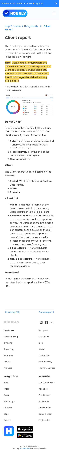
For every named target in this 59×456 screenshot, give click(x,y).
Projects (8, 368)
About (42, 349)
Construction (45, 414)
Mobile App (9, 401)
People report (46, 312)
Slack (6, 395)
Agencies (43, 388)
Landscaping (45, 407)
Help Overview (14, 26)
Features (9, 330)
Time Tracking (11, 336)
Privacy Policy (45, 361)
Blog (41, 342)
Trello (6, 388)
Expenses (8, 355)
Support (43, 330)
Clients (7, 361)
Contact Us (44, 355)
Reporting (9, 349)
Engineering (44, 420)
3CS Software (25, 448)
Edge (6, 414)
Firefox (7, 420)
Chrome (8, 407)
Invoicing (8, 342)
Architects (44, 401)
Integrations (11, 376)
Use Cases (44, 336)
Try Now (39, 3)
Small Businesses (47, 382)
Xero (6, 382)
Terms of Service (47, 368)
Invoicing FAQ (12, 312)
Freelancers (44, 395)
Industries (44, 376)
